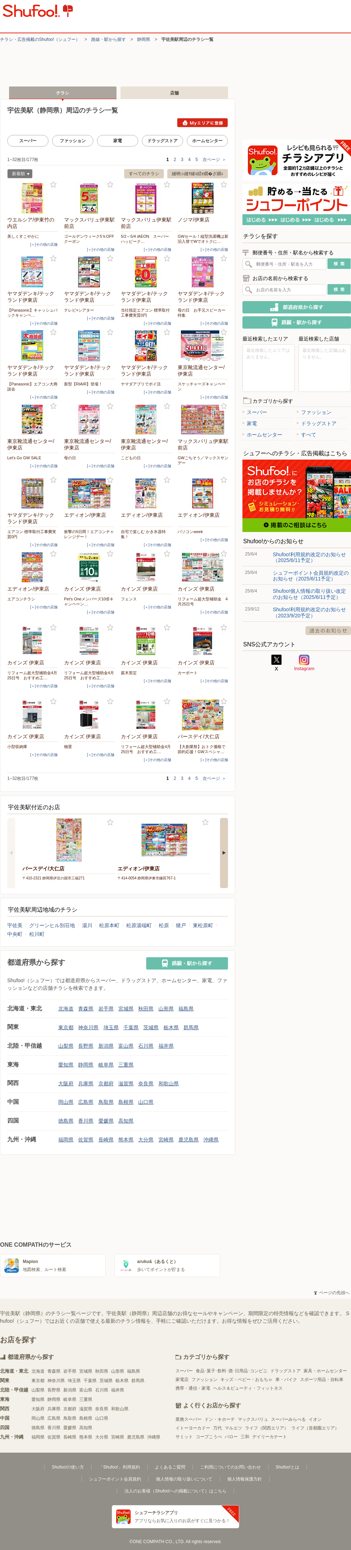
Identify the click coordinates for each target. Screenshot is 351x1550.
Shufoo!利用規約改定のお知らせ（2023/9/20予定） (309, 612)
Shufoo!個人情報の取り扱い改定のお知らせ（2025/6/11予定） (309, 594)
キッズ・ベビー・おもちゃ (246, 1379)
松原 (164, 925)
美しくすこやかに (23, 236)
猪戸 (181, 925)
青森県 (85, 1008)
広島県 (85, 1102)
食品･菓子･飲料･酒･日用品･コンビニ (231, 1370)
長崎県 (106, 1140)
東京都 (65, 1027)
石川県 (145, 1046)
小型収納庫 (17, 746)
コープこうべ (209, 1436)
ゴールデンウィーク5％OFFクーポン (89, 239)
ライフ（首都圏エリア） (315, 1428)
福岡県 (65, 1140)
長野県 (85, 1046)
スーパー (28, 140)
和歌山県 (168, 1083)
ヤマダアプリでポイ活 (141, 384)
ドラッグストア (162, 140)
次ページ (214, 159)
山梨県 (65, 1046)
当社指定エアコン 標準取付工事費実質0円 (145, 312)
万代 (217, 1428)
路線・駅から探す (108, 39)
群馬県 (191, 1027)
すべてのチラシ (144, 173)
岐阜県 (106, 1065)
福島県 (186, 1008)
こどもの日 (131, 458)
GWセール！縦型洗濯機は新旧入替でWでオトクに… (203, 239)
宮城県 (126, 1008)
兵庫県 (85, 1083)
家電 (117, 140)
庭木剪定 (129, 673)
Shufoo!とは (287, 1467)
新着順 (18, 174)
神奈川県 (88, 1027)
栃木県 (171, 1027)
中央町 (14, 934)
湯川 (87, 925)
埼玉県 (111, 1027)
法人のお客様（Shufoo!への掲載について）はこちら (175, 1491)
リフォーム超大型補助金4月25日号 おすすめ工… (32, 675)
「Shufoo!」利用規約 (119, 1467)
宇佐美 (14, 925)
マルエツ (233, 1428)
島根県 (126, 1102)
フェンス (129, 599)
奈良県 (145, 1083)
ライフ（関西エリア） (266, 1428)
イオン (315, 1419)
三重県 (126, 1065)
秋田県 (145, 1008)
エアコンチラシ (21, 599)
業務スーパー (189, 1419)
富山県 (126, 1046)
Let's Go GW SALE (24, 458)
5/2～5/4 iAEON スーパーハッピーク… (145, 239)
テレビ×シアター (79, 310)
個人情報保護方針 (244, 1479)
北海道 (65, 1008)
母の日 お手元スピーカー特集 (201, 312)
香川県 (85, 1121)
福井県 (166, 1046)
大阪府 (65, 1083)
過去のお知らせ (328, 630)
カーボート (188, 673)
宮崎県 (166, 1140)
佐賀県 (85, 1140)
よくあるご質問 (170, 1467)
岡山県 (65, 1102)
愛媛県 (106, 1121)
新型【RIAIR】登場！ (83, 384)
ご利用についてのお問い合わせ (230, 1467)
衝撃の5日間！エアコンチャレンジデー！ (89, 534)
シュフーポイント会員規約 (115, 1479)
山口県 (145, 1102)
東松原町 (203, 925)
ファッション (73, 140)
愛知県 (65, 1065)
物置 (68, 746)
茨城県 (150, 1027)
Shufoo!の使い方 (68, 1467)
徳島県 (65, 1121)
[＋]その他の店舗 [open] (44, 244)
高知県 (126, 1121)
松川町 (37, 934)
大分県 (145, 1140)
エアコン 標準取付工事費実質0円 (31, 534)
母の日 (70, 458)
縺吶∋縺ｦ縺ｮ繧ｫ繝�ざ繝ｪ (197, 173)
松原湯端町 (139, 925)
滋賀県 (126, 1083)
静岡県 (143, 39)
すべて (306, 435)
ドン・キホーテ (219, 1419)
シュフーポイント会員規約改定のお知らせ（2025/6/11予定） (311, 576)
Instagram (304, 663)
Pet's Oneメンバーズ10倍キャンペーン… (89, 601)
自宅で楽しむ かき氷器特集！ (143, 534)
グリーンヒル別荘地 (52, 925)
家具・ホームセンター (325, 1370)
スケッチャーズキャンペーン (201, 386)
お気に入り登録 (53, 184)
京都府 (106, 1083)
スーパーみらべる (288, 1419)
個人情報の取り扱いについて (184, 1479)
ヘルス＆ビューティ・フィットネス (248, 1388)
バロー (231, 1436)
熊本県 (126, 1140)
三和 (245, 1436)
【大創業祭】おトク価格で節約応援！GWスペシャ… (201, 749)
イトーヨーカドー (193, 1428)
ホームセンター (207, 140)
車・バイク (286, 1379)
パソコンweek (190, 531)
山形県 (166, 1008)
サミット (184, 1436)
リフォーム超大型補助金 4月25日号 (203, 601)
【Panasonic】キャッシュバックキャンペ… (32, 312)
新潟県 (106, 1046)
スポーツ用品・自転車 (321, 1379)
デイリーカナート (269, 1436)
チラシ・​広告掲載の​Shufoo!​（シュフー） (40, 39)
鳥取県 (106, 1102)
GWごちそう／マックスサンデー (203, 460)
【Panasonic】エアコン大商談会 (32, 386)
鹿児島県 (188, 1140)
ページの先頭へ (332, 1292)
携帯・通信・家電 (193, 1388)
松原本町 (109, 925)
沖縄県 (211, 1140)
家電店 (182, 1379)
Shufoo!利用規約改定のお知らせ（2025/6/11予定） (309, 557)
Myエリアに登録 (202, 122)
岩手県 (106, 1008)
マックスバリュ (253, 1419)
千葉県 (131, 1027)
